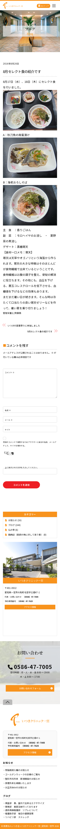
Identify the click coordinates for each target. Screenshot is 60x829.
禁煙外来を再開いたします (18, 783)
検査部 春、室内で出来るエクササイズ (24, 803)
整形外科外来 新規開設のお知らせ (22, 778)
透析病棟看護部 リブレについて (21, 810)
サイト (7, 429)
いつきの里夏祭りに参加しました (24, 325)
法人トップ (43, 6)
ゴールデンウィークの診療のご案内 (22, 774)
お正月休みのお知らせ (16, 787)
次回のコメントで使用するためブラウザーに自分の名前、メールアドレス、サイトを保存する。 (29, 444)
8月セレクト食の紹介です (22, 71)
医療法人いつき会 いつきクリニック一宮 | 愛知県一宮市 (28, 826)
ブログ (11, 525)
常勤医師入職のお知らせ (17, 770)
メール (8, 420)
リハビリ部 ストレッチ (17, 817)
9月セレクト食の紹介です (39, 331)
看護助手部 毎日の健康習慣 (19, 813)
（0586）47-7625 (19, 601)
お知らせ (12, 520)
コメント (9, 372)
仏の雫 (11, 529)
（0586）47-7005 (21, 596)
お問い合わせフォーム (30, 688)
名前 (8, 410)
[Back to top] (7, 702)
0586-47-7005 (33, 666)
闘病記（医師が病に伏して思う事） (25, 534)
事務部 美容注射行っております (21, 806)
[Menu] (54, 5)
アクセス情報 (30, 607)
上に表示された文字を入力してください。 (22, 467)
